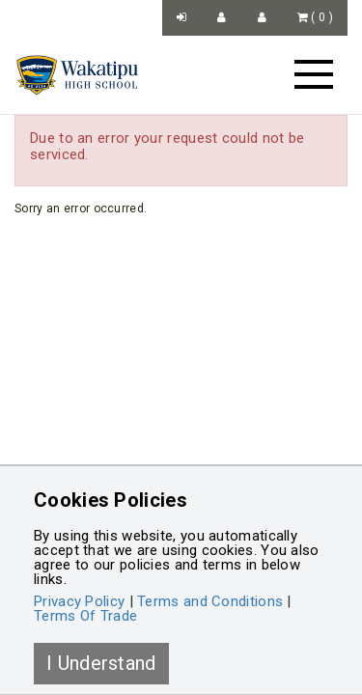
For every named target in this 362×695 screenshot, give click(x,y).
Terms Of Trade (85, 616)
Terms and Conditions (210, 601)
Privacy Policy (79, 601)
